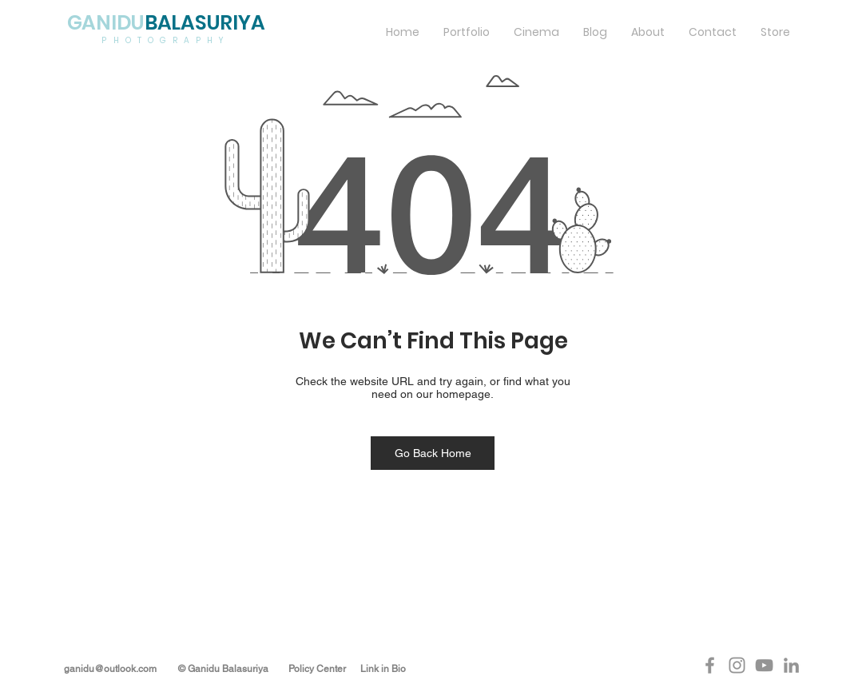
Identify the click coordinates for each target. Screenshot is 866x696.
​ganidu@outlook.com (111, 668)
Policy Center (317, 668)
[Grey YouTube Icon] (764, 665)
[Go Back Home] (433, 453)
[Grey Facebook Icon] (710, 665)
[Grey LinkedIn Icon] (791, 665)
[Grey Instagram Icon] (737, 665)
